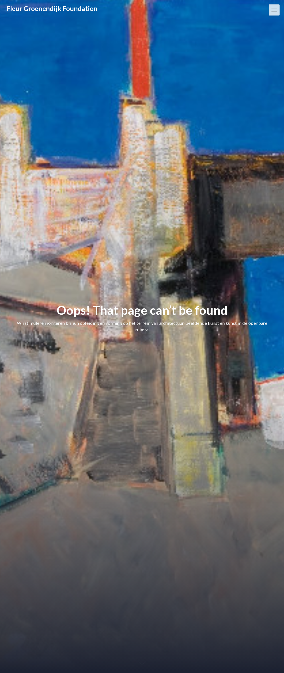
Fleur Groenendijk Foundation (52, 8)
